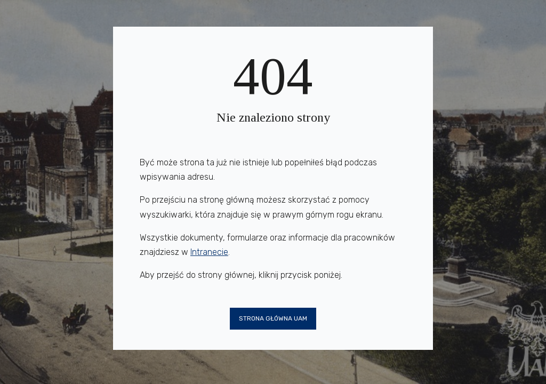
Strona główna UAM (273, 318)
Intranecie (209, 252)
